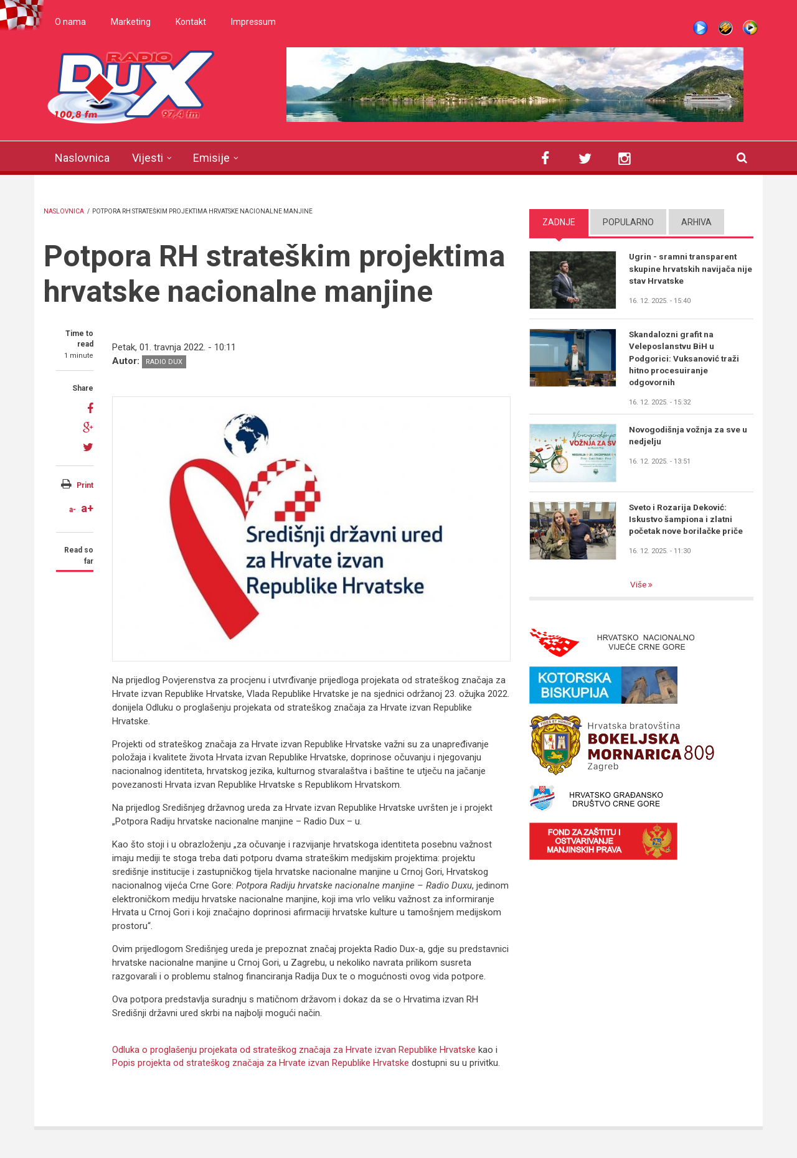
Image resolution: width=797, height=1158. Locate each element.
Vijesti (147, 157)
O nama (70, 22)
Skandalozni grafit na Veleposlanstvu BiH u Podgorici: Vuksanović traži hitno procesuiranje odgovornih (686, 359)
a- (72, 509)
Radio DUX (164, 362)
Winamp (725, 28)
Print (85, 485)
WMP (750, 28)
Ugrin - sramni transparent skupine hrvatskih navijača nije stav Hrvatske (684, 268)
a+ (87, 508)
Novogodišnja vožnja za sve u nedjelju (689, 438)
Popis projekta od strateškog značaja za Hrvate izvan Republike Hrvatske (261, 1062)
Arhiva (696, 222)
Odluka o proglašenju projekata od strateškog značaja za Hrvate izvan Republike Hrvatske (295, 1049)
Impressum (253, 22)
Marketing (131, 22)
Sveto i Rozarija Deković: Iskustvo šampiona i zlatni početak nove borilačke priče (688, 521)
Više (639, 587)
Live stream (700, 28)
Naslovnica (82, 157)
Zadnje (558, 222)
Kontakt (191, 22)
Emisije (211, 157)
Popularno (628, 222)
